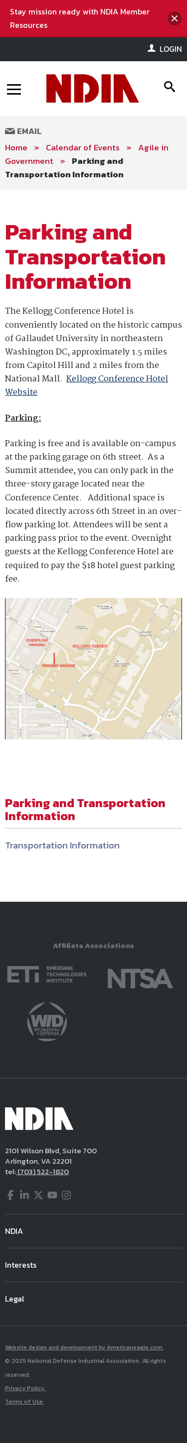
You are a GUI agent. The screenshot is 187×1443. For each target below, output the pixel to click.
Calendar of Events (83, 147)
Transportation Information (62, 845)
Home (16, 147)
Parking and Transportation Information (64, 167)
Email (23, 130)
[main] (93, 546)
